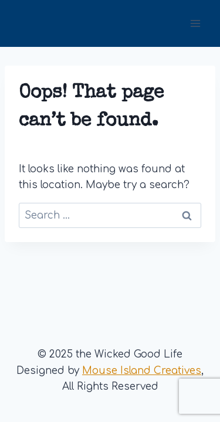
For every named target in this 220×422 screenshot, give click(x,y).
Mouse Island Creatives (141, 370)
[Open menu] (195, 23)
